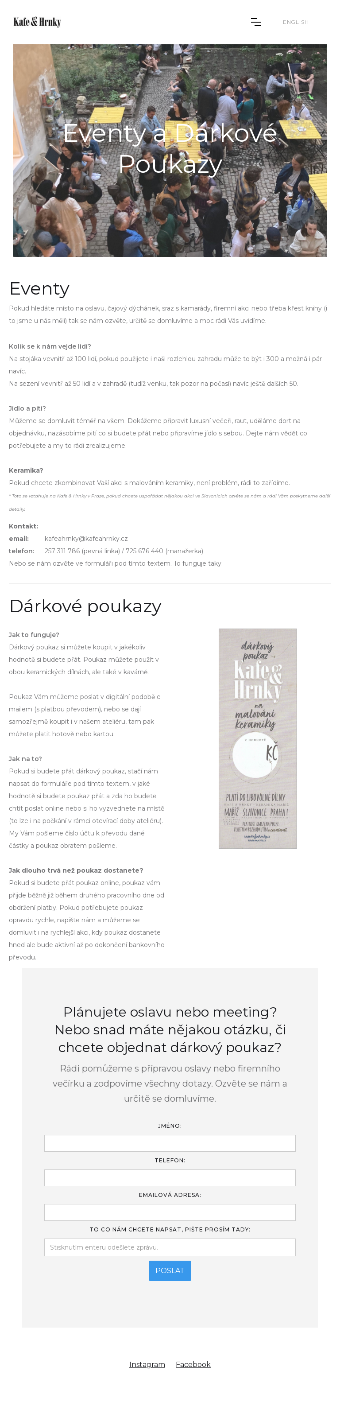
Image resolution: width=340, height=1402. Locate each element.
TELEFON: (170, 1160)
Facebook (193, 1364)
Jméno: (170, 1125)
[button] (256, 22)
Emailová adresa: (170, 1195)
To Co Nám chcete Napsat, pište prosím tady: (170, 1229)
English (296, 22)
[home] (37, 22)
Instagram (147, 1364)
